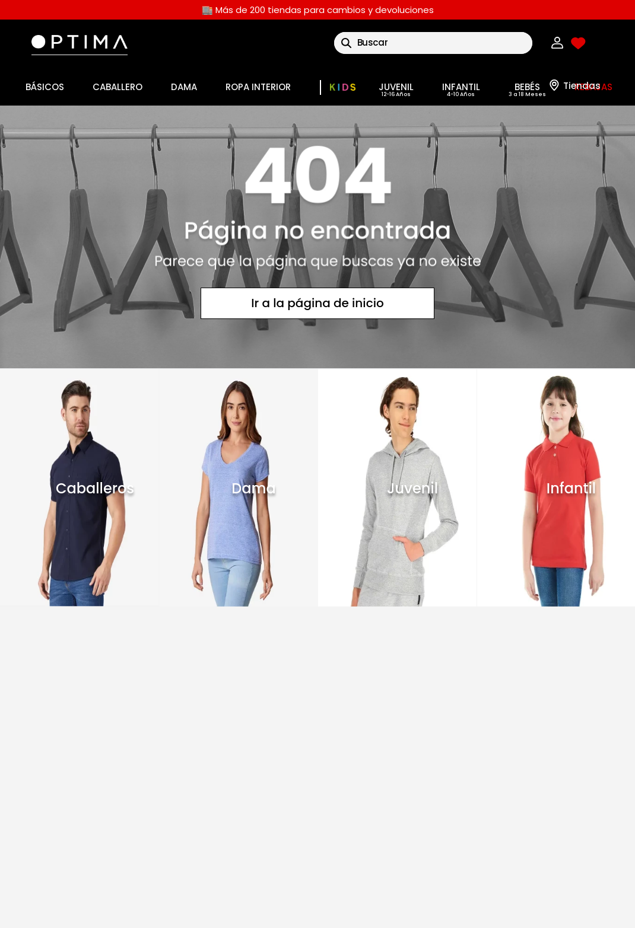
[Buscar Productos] (346, 43)
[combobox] (433, 43)
